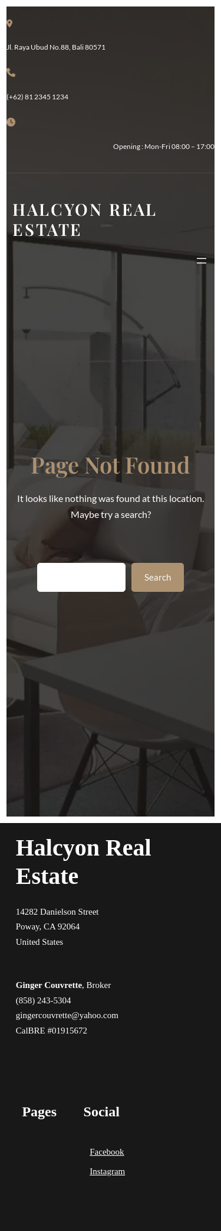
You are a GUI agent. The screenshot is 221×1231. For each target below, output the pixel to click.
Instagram (107, 1171)
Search (157, 577)
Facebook (107, 1152)
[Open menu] (201, 261)
